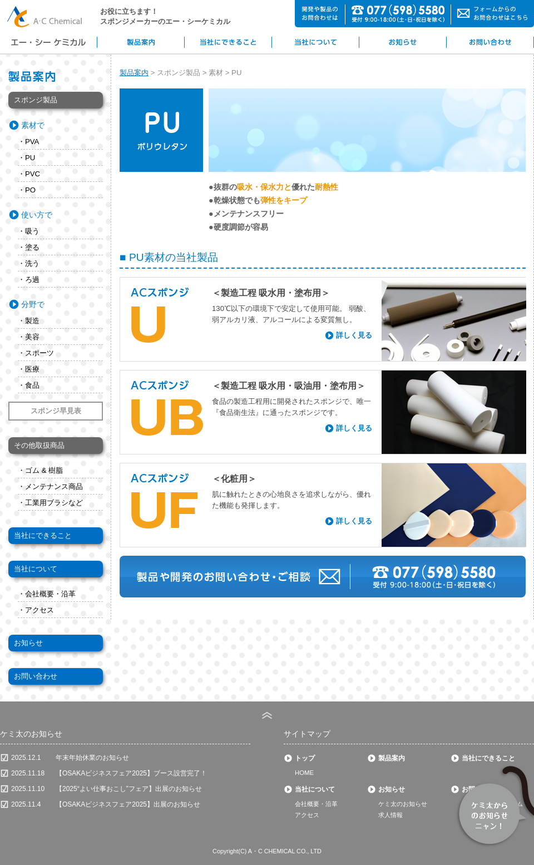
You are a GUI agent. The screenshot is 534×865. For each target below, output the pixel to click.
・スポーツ (36, 353)
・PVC (29, 174)
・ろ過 (28, 279)
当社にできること (43, 535)
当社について (35, 569)
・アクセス (36, 610)
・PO (27, 190)
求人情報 (390, 815)
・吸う (28, 231)
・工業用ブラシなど (50, 502)
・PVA (28, 141)
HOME (304, 772)
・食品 (28, 385)
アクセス (307, 815)
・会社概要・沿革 (47, 594)
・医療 (28, 369)
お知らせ (28, 643)
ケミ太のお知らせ (402, 803)
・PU (26, 158)
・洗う (28, 263)
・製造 (28, 321)
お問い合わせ (35, 676)
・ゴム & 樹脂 (40, 470)
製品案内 (134, 72)
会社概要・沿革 (316, 803)
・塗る (28, 247)
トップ (305, 758)
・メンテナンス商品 (50, 486)
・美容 (28, 337)
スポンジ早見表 (56, 411)
